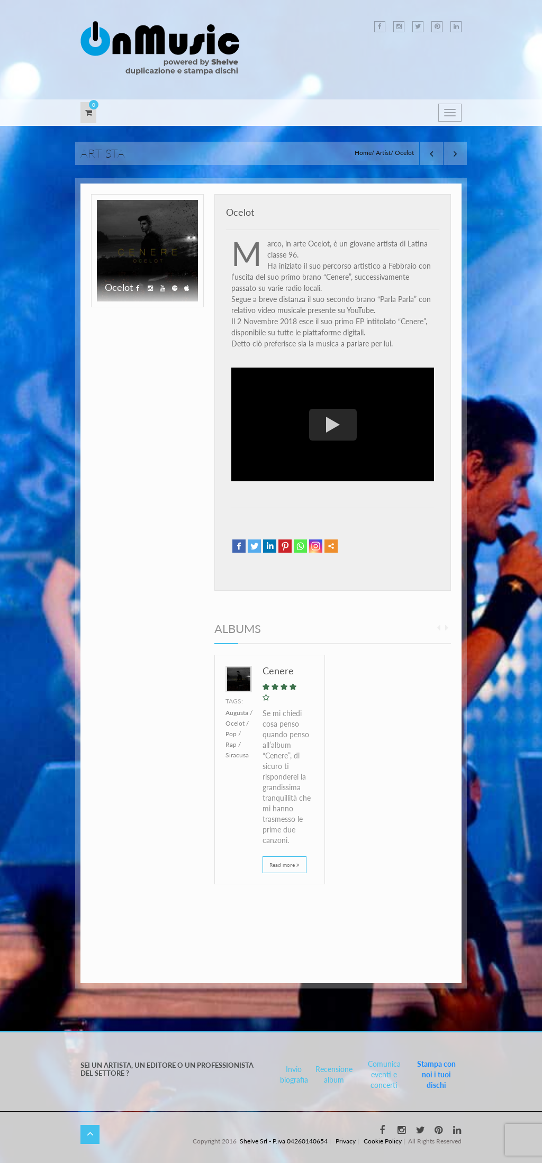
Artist (383, 153)
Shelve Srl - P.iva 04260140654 (284, 1141)
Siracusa (237, 755)
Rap (231, 744)
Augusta (236, 713)
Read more (284, 865)
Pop (231, 734)
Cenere (278, 670)
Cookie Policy (383, 1141)
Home (363, 153)
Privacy (346, 1141)
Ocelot (240, 212)
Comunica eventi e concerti (384, 1074)
